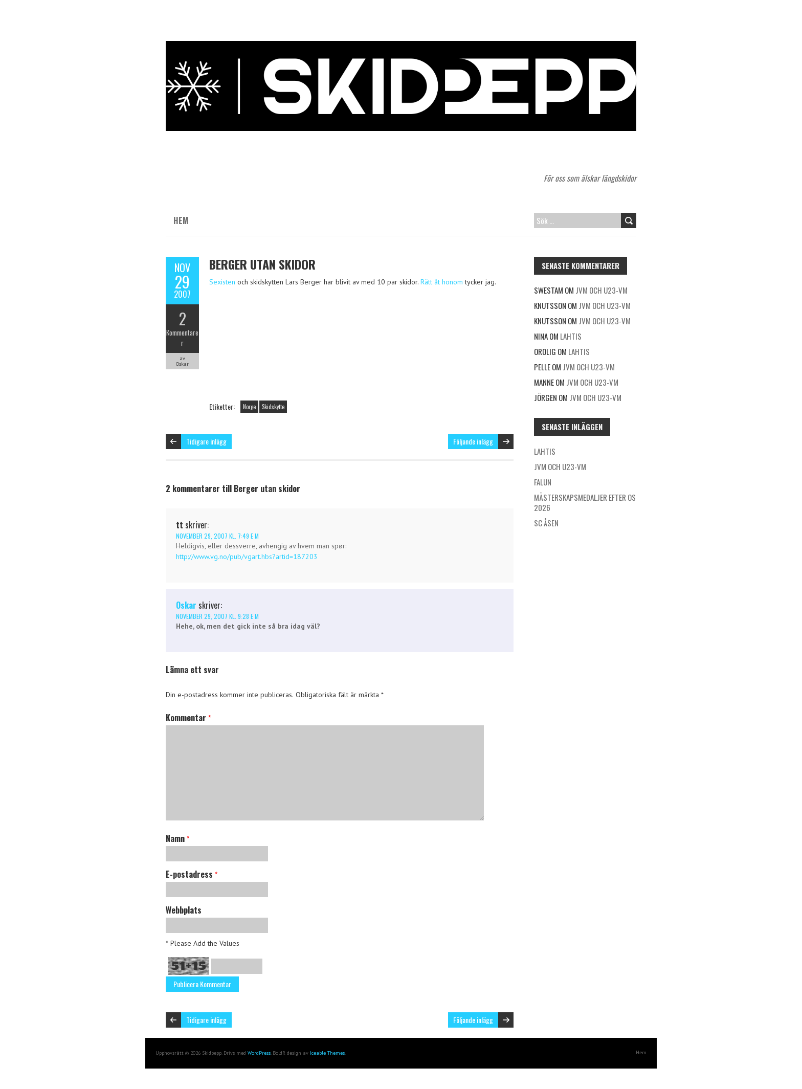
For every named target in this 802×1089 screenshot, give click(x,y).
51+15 (188, 966)
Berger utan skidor (262, 264)
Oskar (186, 605)
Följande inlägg (473, 441)
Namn (177, 838)
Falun (542, 481)
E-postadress (191, 874)
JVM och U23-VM (601, 290)
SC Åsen (546, 522)
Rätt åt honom (441, 281)
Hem (181, 220)
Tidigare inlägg (206, 441)
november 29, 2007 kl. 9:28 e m (217, 616)
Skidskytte (273, 407)
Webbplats (184, 910)
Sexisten (222, 281)
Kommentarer (182, 337)
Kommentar (188, 718)
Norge (249, 407)
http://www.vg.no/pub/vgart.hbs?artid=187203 (247, 556)
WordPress (259, 1053)
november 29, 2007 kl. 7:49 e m (217, 535)
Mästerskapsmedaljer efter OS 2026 (585, 502)
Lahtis (571, 336)
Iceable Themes (327, 1053)
